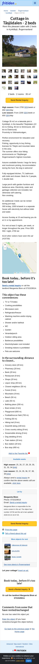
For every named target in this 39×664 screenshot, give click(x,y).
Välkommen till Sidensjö (19, 545)
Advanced (9, 644)
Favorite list (20, 654)
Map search (18, 644)
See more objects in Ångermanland (17, 564)
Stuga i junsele (16, 557)
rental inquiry (22, 478)
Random (25, 644)
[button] (19, 256)
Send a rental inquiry (11, 286)
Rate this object (8, 619)
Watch (14, 654)
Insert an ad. (23, 570)
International (20, 647)
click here (16, 483)
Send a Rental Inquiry (19, 589)
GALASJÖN (16, 551)
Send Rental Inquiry (19, 100)
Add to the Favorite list (19, 453)
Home (34, 654)
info (14, 467)
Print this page (11, 530)
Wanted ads (7, 654)
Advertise (28, 654)
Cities (31, 644)
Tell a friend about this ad (15, 533)
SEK (26, 107)
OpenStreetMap (26, 272)
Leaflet (16, 272)
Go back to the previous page (16, 629)
